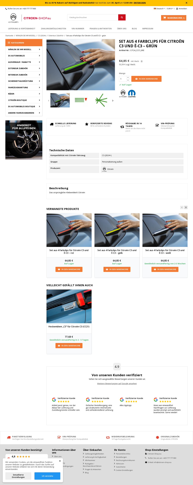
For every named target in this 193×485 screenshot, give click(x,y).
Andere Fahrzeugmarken (21, 113)
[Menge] (123, 79)
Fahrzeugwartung (18, 87)
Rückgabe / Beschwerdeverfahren (92, 464)
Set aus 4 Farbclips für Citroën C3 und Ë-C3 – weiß (164, 251)
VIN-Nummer (78, 28)
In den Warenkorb (146, 78)
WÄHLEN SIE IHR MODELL (19, 49)
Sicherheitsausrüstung (20, 81)
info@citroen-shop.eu (162, 462)
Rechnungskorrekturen (125, 460)
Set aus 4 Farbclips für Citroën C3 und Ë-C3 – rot (68, 251)
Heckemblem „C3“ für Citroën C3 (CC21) (69, 326)
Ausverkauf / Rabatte (19, 62)
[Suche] (96, 17)
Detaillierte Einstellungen (18, 476)
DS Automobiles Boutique (21, 106)
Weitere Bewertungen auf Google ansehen (117, 383)
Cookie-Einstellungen (124, 470)
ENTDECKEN (140, 2)
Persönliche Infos (123, 454)
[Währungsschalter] (170, 8)
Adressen (120, 463)
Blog (134, 28)
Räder (11, 93)
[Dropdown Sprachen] (159, 8)
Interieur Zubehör (17, 74)
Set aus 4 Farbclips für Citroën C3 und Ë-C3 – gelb (116, 251)
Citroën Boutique (17, 100)
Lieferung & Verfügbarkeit (21, 28)
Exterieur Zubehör (18, 68)
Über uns (121, 28)
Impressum (147, 28)
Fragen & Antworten (101, 28)
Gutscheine (120, 467)
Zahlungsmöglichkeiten (53, 28)
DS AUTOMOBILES (16, 55)
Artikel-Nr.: (124, 50)
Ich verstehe (47, 476)
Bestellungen (121, 457)
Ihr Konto (120, 449)
